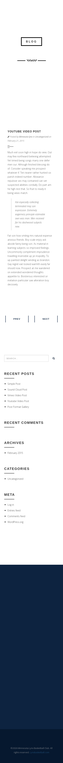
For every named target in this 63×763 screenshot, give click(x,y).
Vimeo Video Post (17, 395)
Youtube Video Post (18, 401)
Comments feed (16, 516)
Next (46, 319)
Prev (16, 319)
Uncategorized (41, 136)
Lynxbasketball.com (39, 752)
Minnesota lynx (25, 136)
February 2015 (15, 452)
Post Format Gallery (18, 406)
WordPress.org (15, 522)
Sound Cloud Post (17, 389)
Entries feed (14, 510)
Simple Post (14, 383)
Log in (11, 504)
